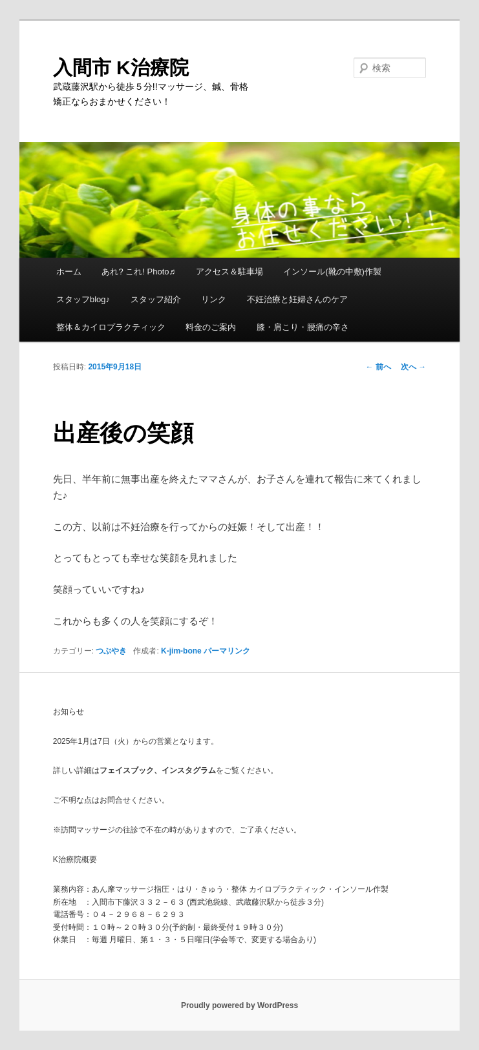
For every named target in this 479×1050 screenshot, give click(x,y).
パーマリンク (227, 650)
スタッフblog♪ (83, 299)
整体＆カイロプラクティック (110, 327)
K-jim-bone (181, 650)
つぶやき (111, 650)
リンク (213, 299)
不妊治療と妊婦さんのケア (297, 299)
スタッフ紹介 (156, 299)
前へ (378, 366)
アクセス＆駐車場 (229, 271)
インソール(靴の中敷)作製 (332, 271)
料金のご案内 (211, 327)
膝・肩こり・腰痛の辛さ (303, 327)
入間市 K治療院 (121, 67)
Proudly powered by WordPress (239, 1005)
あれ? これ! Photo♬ (138, 271)
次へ (413, 366)
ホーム (68, 271)
